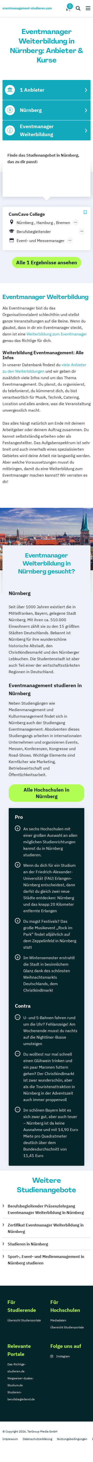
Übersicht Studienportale (24, 1320)
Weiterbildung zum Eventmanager (57, 333)
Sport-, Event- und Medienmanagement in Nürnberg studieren (46, 1259)
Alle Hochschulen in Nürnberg (46, 793)
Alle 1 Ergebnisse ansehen (46, 262)
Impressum (10, 1439)
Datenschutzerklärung (37, 1439)
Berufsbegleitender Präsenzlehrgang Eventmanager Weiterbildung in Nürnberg (46, 1209)
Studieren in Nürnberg (28, 1243)
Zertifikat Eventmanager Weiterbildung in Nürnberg (46, 1228)
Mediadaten (58, 1320)
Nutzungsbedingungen (72, 1439)
